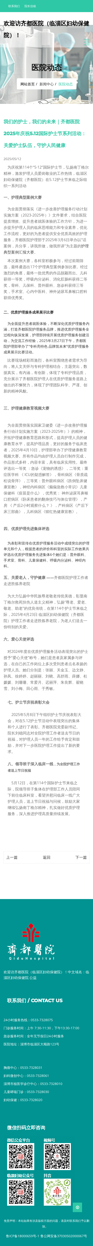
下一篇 (81, 857)
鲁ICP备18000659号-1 (22, 1236)
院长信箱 (30, 6)
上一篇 (12, 857)
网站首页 (27, 84)
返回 (46, 857)
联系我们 (14, 6)
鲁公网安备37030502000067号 (63, 1236)
